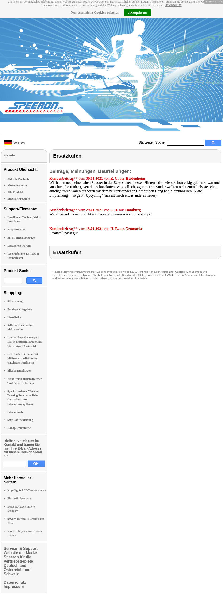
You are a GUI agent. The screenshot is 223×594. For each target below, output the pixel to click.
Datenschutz (173, 5)
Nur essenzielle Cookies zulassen (95, 12)
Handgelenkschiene (19, 428)
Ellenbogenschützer (19, 370)
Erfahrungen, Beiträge (21, 237)
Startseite (146, 142)
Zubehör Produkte (18, 198)
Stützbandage (15, 301)
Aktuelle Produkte (18, 179)
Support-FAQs (16, 229)
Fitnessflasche (15, 412)
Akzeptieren (137, 12)
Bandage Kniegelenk (19, 309)
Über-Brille (14, 317)
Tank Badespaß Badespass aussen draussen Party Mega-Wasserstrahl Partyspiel (24, 342)
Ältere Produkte (17, 185)
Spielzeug (19, 498)
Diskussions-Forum (19, 245)
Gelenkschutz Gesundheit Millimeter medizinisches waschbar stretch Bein (22, 358)
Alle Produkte (15, 192)
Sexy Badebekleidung (20, 420)
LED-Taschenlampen (26, 490)
